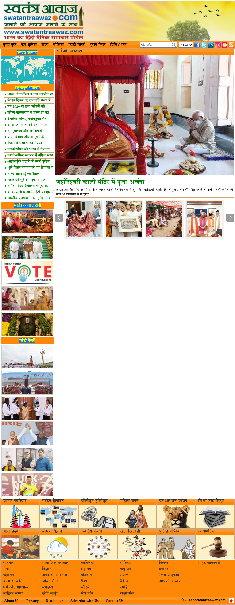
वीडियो (58, 45)
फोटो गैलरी (77, 45)
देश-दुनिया (29, 45)
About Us (11, 601)
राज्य (45, 45)
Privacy (32, 601)
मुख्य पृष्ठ (9, 45)
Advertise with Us (84, 601)
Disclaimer (54, 601)
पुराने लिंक (97, 45)
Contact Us (114, 601)
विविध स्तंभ (118, 45)
